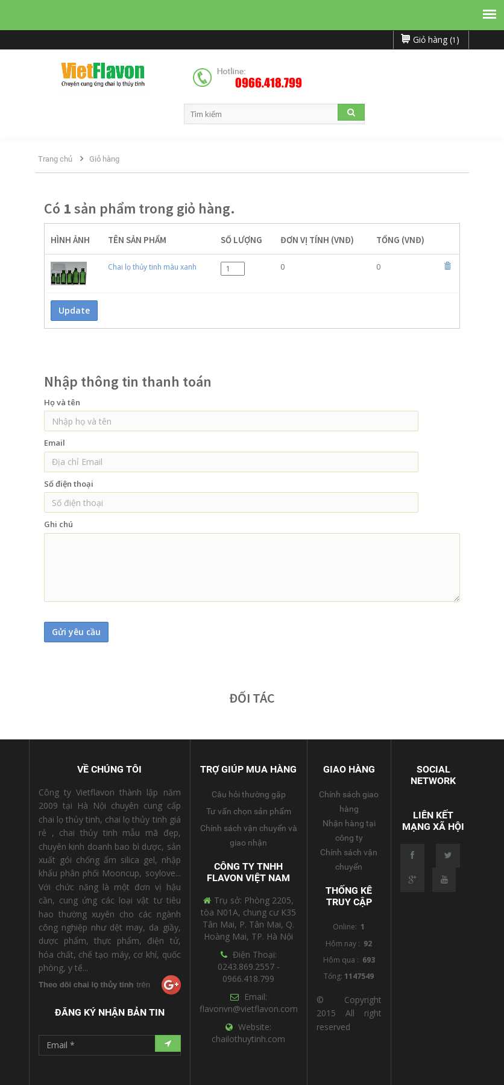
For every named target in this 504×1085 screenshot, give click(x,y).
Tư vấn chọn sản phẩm (248, 811)
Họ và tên (62, 402)
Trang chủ (55, 158)
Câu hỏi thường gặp (249, 794)
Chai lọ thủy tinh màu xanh (152, 267)
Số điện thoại (68, 483)
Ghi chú (58, 524)
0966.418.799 (268, 83)
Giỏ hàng (104, 158)
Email (54, 442)
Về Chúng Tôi (109, 769)
